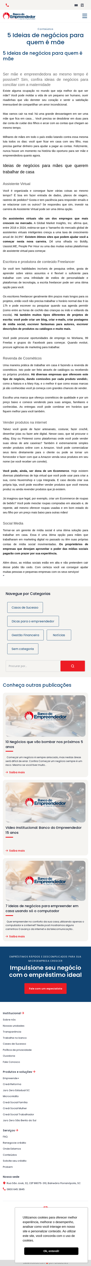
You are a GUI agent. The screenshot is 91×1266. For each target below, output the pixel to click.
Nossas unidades (13, 1025)
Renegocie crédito (14, 1142)
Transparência (12, 1031)
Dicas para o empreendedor (33, 621)
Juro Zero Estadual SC (16, 1090)
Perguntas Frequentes (82, 5)
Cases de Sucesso (14, 1043)
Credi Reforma (12, 1084)
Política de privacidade (17, 1050)
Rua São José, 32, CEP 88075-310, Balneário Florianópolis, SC (42, 1183)
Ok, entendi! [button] (51, 1251)
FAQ (5, 1136)
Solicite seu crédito (15, 1160)
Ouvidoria (9, 1055)
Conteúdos (10, 1154)
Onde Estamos (12, 1148)
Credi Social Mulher (15, 1108)
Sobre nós (9, 1019)
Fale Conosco (11, 1062)
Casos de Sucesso (25, 607)
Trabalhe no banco (15, 1037)
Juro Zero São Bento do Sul (19, 1120)
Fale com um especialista (45, 988)
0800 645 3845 (7, 5)
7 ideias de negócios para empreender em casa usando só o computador (42, 908)
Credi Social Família (15, 1102)
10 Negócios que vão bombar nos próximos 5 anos (44, 744)
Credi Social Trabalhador (18, 1114)
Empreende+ (76, 5)
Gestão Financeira (25, 635)
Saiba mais (15, 772)
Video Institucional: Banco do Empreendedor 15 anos (44, 830)
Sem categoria (23, 649)
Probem (8, 1167)
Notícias (59, 635)
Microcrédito (11, 1096)
